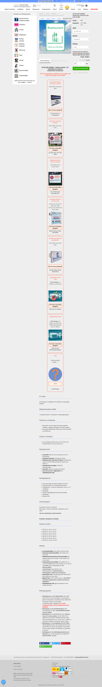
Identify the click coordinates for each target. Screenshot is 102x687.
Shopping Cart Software (44, 685)
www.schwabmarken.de (58, 675)
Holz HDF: (45, 469)
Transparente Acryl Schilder (50, 562)
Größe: (74, 28)
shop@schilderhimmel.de (81, 657)
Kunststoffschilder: (47, 551)
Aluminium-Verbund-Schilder (50, 553)
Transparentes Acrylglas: (49, 465)
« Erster (42, 18)
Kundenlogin (85, 1)
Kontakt (54, 664)
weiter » (54, 18)
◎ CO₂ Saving (17, 666)
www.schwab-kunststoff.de (59, 673)
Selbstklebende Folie (48, 583)
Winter (28, 9)
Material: (75, 36)
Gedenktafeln (46, 9)
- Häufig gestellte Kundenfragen (23, 673)
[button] (44, 643)
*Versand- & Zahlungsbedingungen (61, 666)
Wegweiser (36, 9)
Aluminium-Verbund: (48, 458)
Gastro (61, 9)
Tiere (79, 9)
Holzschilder (46, 574)
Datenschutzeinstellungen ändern (22, 680)
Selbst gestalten (10, 9)
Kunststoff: (45, 454)
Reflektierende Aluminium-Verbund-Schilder (54, 556)
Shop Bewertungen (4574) (60, 60)
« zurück (48, 18)
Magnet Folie (46, 578)
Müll (67, 9)
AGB (15, 677)
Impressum (55, 663)
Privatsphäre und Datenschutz (21, 678)
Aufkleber (20, 9)
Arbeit (55, 9)
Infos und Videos (18, 669)
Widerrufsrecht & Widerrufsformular (23, 675)
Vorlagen (94, 9)
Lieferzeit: (75, 23)
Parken (73, 9)
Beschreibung (44, 60)
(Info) (82, 24)
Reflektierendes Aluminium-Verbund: (52, 460)
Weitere (85, 9)
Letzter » (59, 18)
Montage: (75, 44)
